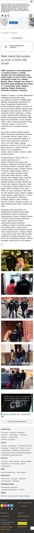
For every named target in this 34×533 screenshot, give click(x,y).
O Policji (3, 443)
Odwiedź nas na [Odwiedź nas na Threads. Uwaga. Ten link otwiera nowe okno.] (2, 508)
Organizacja (5, 448)
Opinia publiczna (6, 466)
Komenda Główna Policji (25, 446)
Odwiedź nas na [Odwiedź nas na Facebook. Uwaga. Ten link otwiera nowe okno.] (8, 505)
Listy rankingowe (6, 481)
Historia (22, 448)
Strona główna (5, 33)
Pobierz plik (7, 414)
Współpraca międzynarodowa (21, 450)
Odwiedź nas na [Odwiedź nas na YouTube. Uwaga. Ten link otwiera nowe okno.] (5, 505)
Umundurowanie (6, 450)
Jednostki (4, 446)
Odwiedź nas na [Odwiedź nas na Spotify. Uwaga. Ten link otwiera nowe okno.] (11, 508)
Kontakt (3, 493)
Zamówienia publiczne (7, 484)
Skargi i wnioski (13, 496)
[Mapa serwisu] (5, 15)
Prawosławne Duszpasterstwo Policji (12, 455)
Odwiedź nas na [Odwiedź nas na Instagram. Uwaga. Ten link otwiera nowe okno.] (11, 505)
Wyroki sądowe (21, 472)
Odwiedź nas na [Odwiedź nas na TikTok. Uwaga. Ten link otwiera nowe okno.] (8, 508)
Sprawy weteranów (24, 496)
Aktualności (14, 33)
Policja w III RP (14, 448)
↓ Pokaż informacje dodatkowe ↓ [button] (17, 421)
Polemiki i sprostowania (8, 439)
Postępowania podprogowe (9, 489)
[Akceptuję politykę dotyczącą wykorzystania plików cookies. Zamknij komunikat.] (31, 1)
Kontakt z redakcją (5, 516)
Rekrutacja (16, 481)
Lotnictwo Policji (13, 437)
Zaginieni (4, 437)
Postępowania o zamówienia (10, 487)
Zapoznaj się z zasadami (6, 527)
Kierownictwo (12, 446)
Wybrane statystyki (26, 461)
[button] (30, 16)
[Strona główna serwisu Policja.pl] (2, 15)
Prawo (3, 469)
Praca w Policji (5, 475)
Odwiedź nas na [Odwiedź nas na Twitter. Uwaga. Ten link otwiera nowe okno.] (5, 508)
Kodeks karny (5, 463)
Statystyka (4, 458)
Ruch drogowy (14, 435)
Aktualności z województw (17, 432)
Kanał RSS (2, 505)
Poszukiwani (23, 435)
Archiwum (21, 489)
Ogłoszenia (22, 478)
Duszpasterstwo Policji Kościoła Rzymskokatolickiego (17, 453)
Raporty (23, 463)
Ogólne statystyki (14, 461)
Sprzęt (28, 448)
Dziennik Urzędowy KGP (9, 472)
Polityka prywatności (6, 529)
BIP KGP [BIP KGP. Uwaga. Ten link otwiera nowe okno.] (24, 506)
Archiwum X (5, 435)
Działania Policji (6, 429)
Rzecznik (4, 496)
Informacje (5, 461)
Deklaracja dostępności (23, 516)
